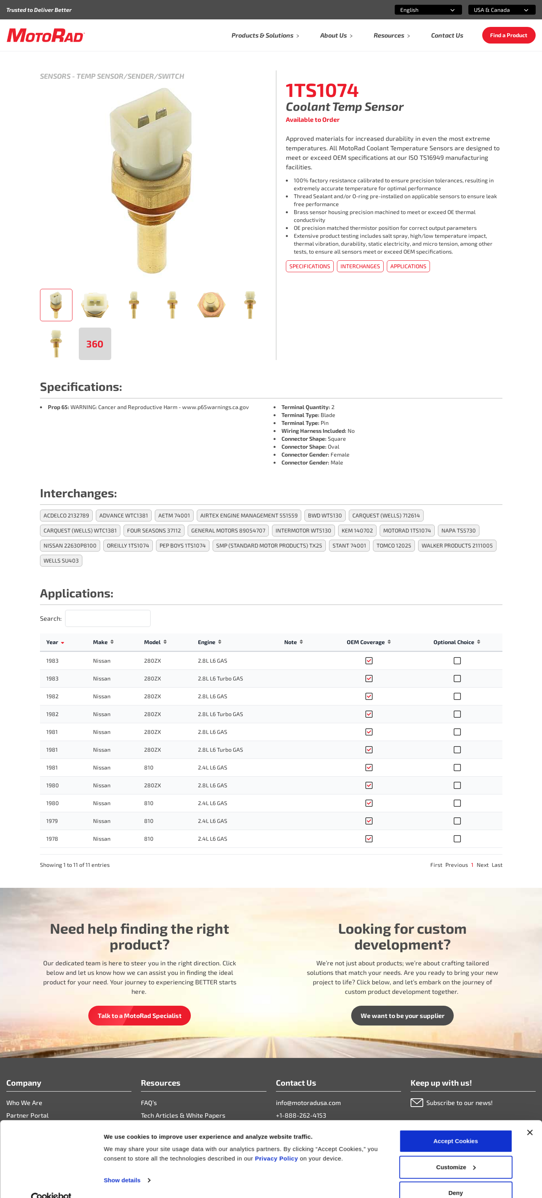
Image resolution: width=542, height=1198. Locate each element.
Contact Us (447, 35)
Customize (456, 1151)
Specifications (309, 266)
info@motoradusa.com (308, 1102)
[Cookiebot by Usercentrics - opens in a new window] (51, 1183)
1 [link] (472, 864)
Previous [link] (456, 864)
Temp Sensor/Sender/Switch (130, 76)
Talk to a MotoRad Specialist (140, 1015)
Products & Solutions (266, 35)
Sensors (55, 76)
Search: (51, 618)
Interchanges (360, 266)
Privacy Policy (277, 1142)
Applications (408, 266)
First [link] (436, 864)
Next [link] (483, 864)
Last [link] (497, 864)
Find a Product (508, 35)
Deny (456, 1176)
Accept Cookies (456, 1125)
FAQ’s (149, 1102)
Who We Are (24, 1102)
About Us (336, 35)
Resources (392, 35)
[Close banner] (529, 1116)
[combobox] (419, 10)
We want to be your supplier (403, 1015)
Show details (122, 1164)
